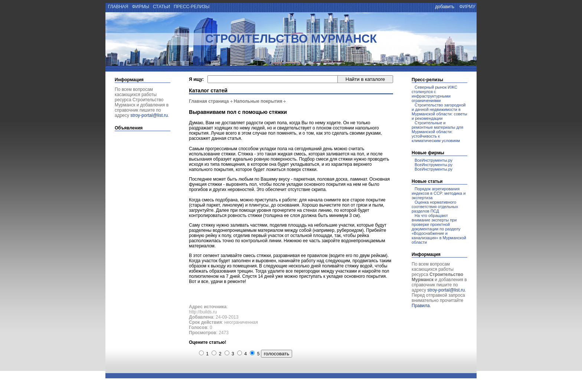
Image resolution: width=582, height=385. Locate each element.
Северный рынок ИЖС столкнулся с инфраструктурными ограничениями (434, 94)
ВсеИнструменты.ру (433, 160)
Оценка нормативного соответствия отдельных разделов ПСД (435, 206)
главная (117, 6)
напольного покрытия (211, 169)
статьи (161, 6)
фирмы (140, 6)
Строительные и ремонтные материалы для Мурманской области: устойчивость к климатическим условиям (437, 132)
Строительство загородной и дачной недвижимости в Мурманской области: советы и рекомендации (439, 112)
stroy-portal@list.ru (149, 115)
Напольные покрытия (258, 101)
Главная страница (209, 101)
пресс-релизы (192, 6)
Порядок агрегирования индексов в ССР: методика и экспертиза (438, 193)
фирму (467, 6)
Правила (421, 305)
